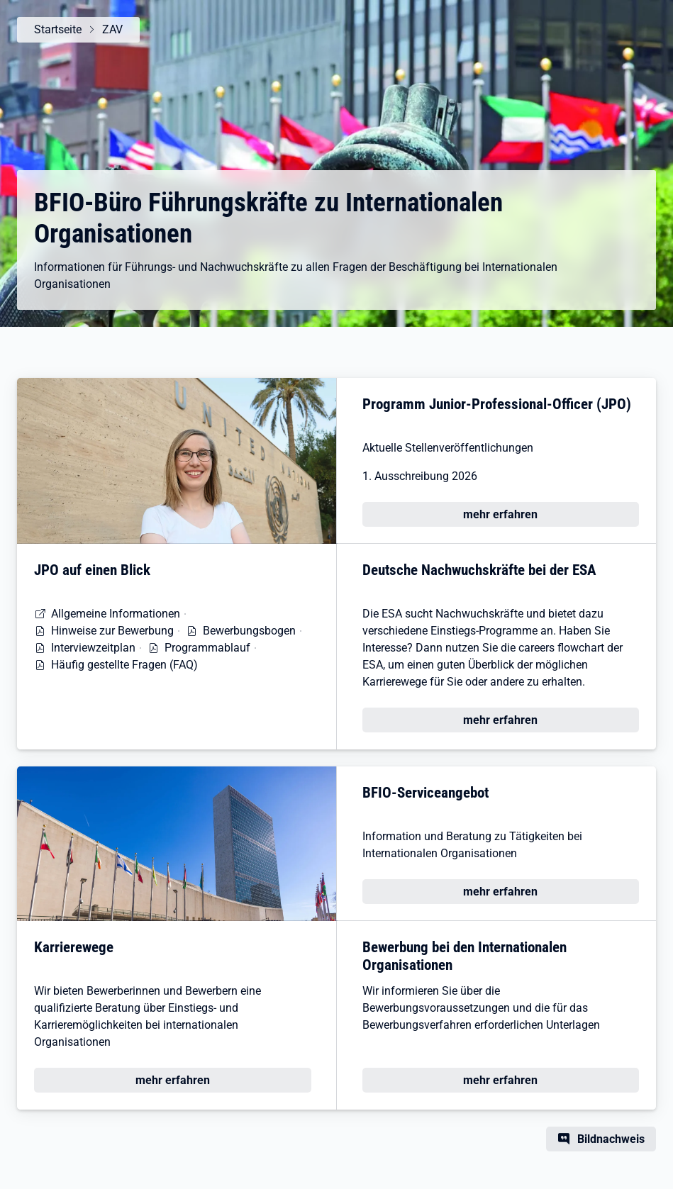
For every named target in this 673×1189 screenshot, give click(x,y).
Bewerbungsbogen (249, 630)
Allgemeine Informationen (115, 613)
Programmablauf (207, 647)
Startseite (58, 29)
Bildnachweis (611, 1139)
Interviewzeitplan (93, 647)
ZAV (112, 29)
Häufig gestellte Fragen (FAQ (122, 664)
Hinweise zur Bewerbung (112, 630)
